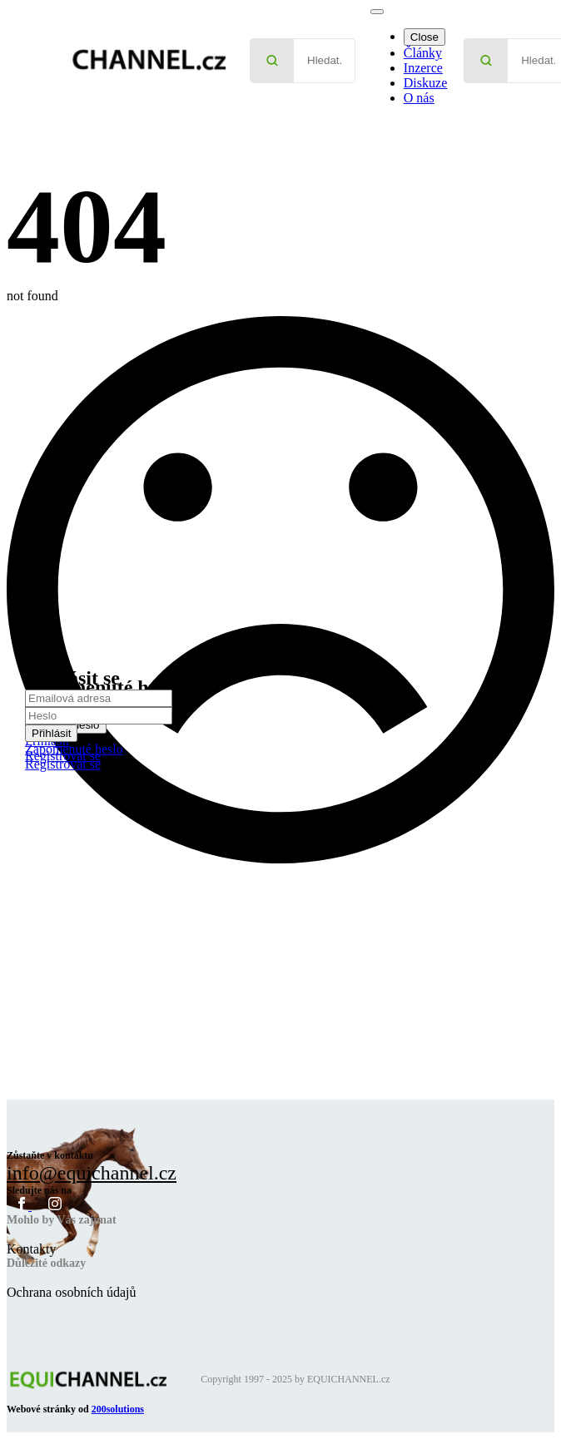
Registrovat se (63, 764)
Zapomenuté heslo (74, 749)
